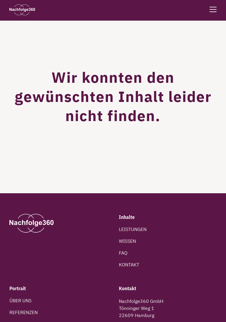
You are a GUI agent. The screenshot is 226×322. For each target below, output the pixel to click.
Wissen (127, 241)
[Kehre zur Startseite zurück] (22, 10)
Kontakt (129, 264)
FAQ (123, 253)
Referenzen (23, 312)
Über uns (20, 300)
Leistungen (133, 229)
